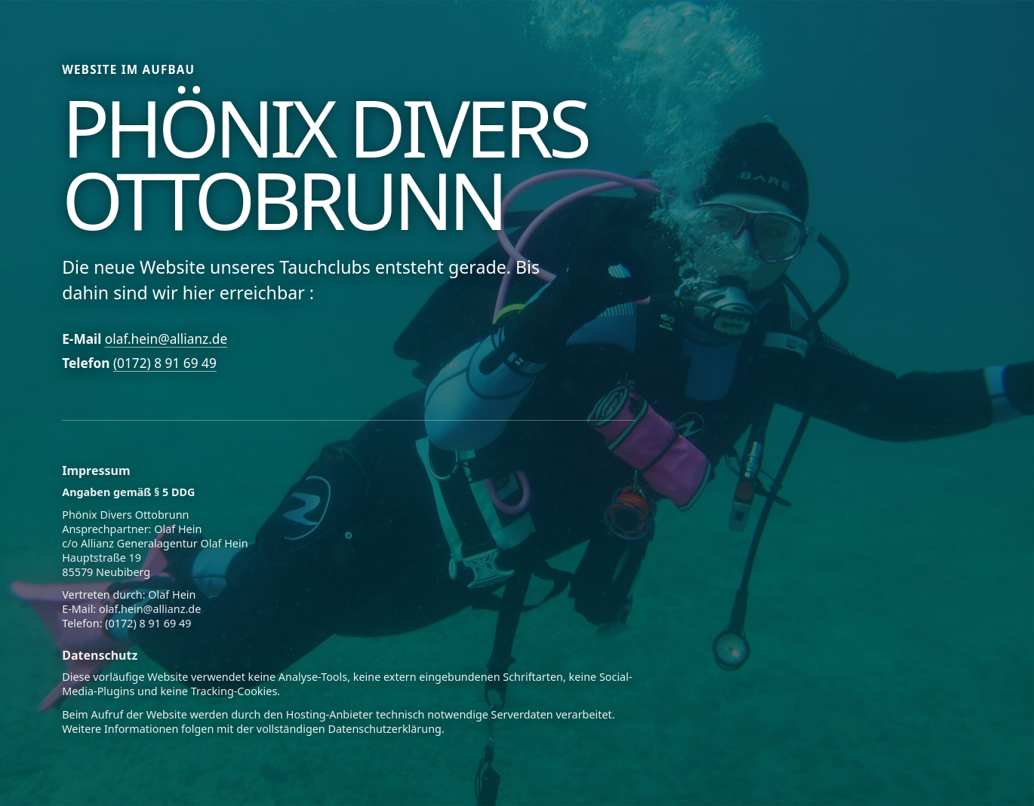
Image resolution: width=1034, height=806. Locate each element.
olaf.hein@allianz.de (166, 339)
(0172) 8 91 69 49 (165, 363)
